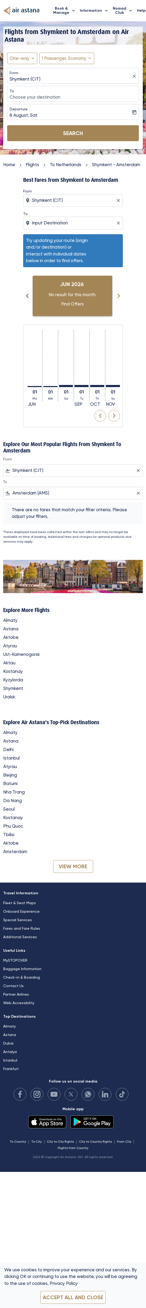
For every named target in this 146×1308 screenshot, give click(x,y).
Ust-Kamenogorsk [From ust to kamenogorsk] (21, 654)
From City (124, 1141)
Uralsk (9, 696)
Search (73, 133)
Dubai (8, 1043)
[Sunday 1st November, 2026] (113, 386)
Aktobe (11, 637)
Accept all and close (73, 1297)
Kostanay (13, 671)
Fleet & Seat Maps (19, 903)
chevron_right (114, 416)
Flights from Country (73, 1148)
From (14, 73)
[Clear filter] (138, 470)
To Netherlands (65, 164)
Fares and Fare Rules (21, 928)
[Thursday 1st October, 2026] (97, 386)
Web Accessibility (18, 1003)
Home (9, 164)
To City (36, 1141)
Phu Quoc (13, 826)
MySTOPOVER (15, 960)
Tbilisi (8, 834)
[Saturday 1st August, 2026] (66, 386)
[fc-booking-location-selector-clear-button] (135, 76)
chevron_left (100, 416)
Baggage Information (22, 969)
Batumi (10, 783)
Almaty (10, 620)
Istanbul (11, 758)
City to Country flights (95, 1141)
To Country (18, 1141)
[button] (66, 58)
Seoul (9, 809)
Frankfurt (11, 1069)
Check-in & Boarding (21, 977)
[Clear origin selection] (119, 200)
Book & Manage (65, 10)
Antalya (10, 1052)
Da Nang (12, 800)
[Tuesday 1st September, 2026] (81, 386)
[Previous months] (27, 296)
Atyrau (10, 645)
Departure (19, 109)
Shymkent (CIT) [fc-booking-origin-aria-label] (25, 79)
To (12, 91)
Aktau (9, 662)
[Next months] (118, 296)
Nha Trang (14, 792)
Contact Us (13, 986)
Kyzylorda (13, 679)
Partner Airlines (16, 994)
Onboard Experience (21, 911)
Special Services (17, 920)
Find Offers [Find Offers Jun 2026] (72, 304)
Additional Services (20, 937)
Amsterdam (15, 851)
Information (95, 10)
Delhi (8, 749)
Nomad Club (124, 10)
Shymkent (13, 688)
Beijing (10, 775)
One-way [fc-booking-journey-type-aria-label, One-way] (20, 58)
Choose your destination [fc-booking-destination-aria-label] (35, 97)
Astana (10, 628)
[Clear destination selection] (119, 223)
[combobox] (73, 200)
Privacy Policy (64, 1283)
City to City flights (60, 1141)
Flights (32, 164)
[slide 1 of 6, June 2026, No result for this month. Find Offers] (72, 296)
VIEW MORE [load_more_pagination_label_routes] (73, 866)
